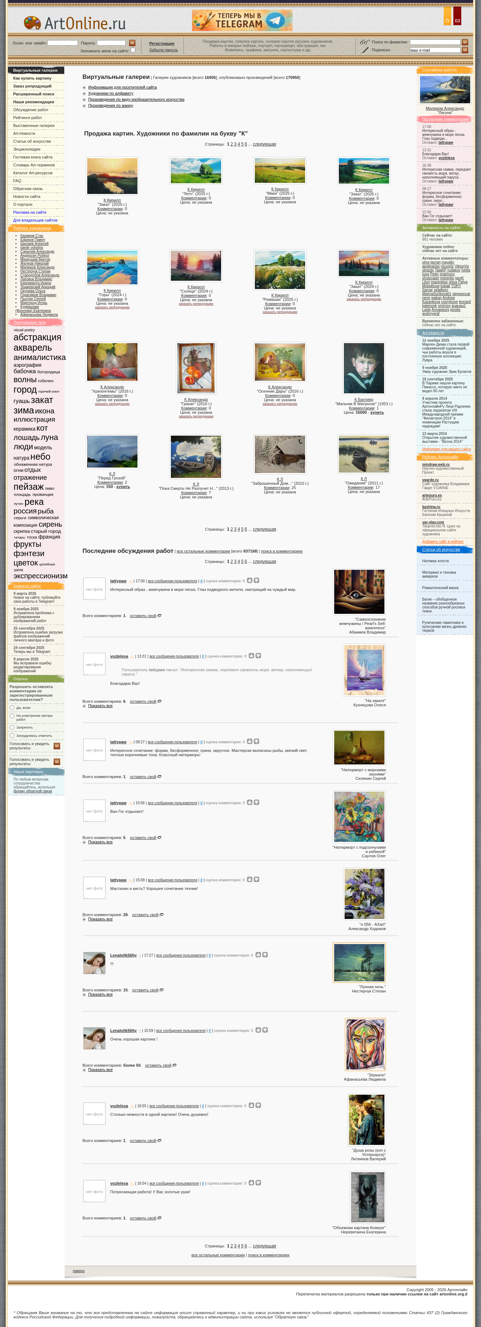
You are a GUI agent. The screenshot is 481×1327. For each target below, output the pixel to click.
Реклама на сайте (30, 212)
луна (49, 437)
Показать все (100, 705)
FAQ (17, 181)
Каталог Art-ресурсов (32, 173)
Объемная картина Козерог (358, 1228)
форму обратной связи (33, 791)
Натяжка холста (435, 561)
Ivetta (465, 270)
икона (45, 411)
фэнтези (29, 553)
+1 (130, 581)
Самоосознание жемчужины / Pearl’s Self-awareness (362, 623)
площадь (22, 494)
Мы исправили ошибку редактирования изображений (33, 667)
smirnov (444, 306)
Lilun (426, 282)
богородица (48, 371)
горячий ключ (48, 391)
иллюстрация (34, 419)
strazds (428, 270)
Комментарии (109, 209)
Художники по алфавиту (111, 93)
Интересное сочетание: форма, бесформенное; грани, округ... (442, 197)
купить (377, 412)
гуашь (22, 401)
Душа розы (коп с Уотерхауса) (370, 1152)
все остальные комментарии (203, 551)
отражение (30, 477)
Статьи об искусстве (32, 141)
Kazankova (431, 302)
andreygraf (430, 314)
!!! (111, 964)
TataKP (440, 270)
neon (426, 298)
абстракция (37, 337)
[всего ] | (245, 551)
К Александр (112, 387)
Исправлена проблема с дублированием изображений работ (34, 617)
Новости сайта (27, 196)
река (34, 502)
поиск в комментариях (282, 551)
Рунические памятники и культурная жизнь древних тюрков (444, 626)
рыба (45, 511)
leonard (465, 302)
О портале (23, 204)
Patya (463, 282)
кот (42, 427)
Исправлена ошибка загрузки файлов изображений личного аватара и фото (38, 636)
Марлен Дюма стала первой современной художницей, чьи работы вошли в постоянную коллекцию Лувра (445, 352)
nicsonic (447, 266)
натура (21, 458)
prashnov (447, 274)
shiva (453, 282)
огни (18, 470)
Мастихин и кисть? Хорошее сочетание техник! (154, 888)
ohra (425, 262)
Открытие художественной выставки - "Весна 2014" (444, 440)
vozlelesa (447, 158)
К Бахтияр (364, 399)
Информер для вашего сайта (446, 449)
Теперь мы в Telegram (32, 652)
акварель (33, 347)
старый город (46, 531)
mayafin (448, 262)
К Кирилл (112, 200)
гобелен (45, 380)
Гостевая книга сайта (32, 157)
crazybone (449, 302)
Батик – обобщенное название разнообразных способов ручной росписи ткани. (443, 605)
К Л (112, 473)
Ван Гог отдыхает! (437, 216)
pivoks (455, 310)
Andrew (449, 298)
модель (43, 447)
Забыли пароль (163, 50)
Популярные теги (30, 322)
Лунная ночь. (372, 987)
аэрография (28, 365)
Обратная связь (28, 188)
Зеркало (376, 1075)
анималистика (40, 357)
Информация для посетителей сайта (122, 87)
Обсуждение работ (30, 110)
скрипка (22, 531)
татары (19, 537)
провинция (43, 494)
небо (40, 456)
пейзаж (29, 487)
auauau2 (459, 306)
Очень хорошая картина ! (134, 1039)
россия (25, 511)
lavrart (435, 262)
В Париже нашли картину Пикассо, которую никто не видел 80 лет (444, 387)
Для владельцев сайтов (35, 220)
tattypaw (446, 142)
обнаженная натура (33, 464)
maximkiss (439, 282)
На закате (375, 700)
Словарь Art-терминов (34, 165)
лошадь (27, 437)
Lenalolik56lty (123, 955)
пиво (49, 488)
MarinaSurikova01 (436, 294)
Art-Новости (24, 133)
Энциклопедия (27, 149)
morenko (447, 278)
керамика (25, 429)
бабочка (25, 371)
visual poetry (24, 330)
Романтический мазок (440, 588)
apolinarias (431, 266)
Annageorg (440, 310)
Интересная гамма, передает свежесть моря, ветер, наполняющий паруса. (446, 173)
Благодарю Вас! (435, 154)
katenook (429, 306)
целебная (47, 564)
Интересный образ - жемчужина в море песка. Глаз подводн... (443, 135)
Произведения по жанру (110, 105)
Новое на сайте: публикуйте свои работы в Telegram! (37, 599)
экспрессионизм (41, 576)
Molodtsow (430, 286)
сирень (50, 524)
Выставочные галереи (34, 125)
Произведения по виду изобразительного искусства (136, 99)
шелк (18, 570)
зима (24, 410)
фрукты (27, 544)
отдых (32, 469)
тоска (32, 537)
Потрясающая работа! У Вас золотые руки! (150, 1192)
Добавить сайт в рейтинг (443, 542)
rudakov (453, 270)
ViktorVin (462, 266)
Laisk (426, 310)
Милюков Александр (445, 108)
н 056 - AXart (372, 924)
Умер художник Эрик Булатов (446, 372)
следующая (264, 144)
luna (425, 274)
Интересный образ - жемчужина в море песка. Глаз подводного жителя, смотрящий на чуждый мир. (203, 589)
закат (42, 400)
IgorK (459, 278)
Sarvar (427, 290)
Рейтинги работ (27, 117)
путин (18, 504)
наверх (79, 1271)
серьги (20, 518)
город (25, 389)
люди (23, 446)
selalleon (441, 290)
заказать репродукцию (112, 307)
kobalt (445, 286)
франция (49, 537)
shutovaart (430, 278)
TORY (456, 286)
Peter (434, 274)
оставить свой (143, 615)
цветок (26, 562)
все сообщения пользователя (172, 581)
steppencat (461, 294)
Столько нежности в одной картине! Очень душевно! (159, 1114)
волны (25, 379)
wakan (436, 298)
